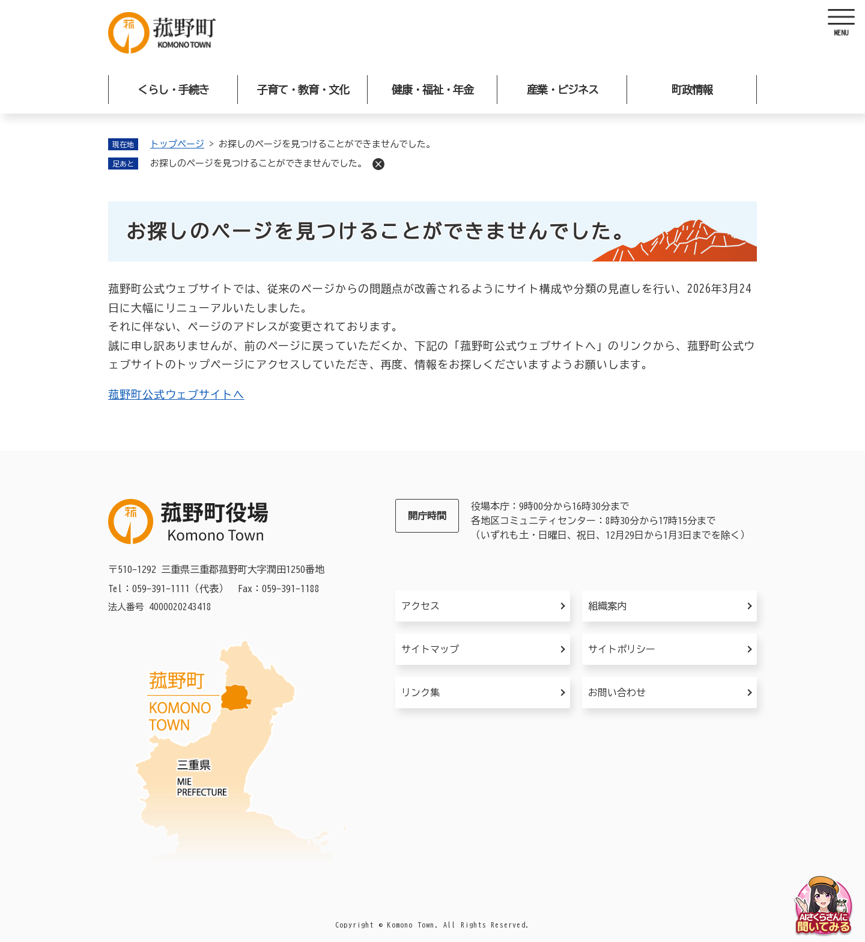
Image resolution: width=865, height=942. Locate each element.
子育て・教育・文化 (303, 89)
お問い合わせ (617, 692)
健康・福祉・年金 (432, 89)
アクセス (420, 606)
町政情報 (692, 89)
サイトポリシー (621, 649)
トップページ (177, 143)
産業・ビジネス (562, 89)
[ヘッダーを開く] (841, 24)
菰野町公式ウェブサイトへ (176, 394)
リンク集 (420, 692)
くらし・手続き (173, 89)
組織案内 (607, 606)
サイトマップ (430, 649)
